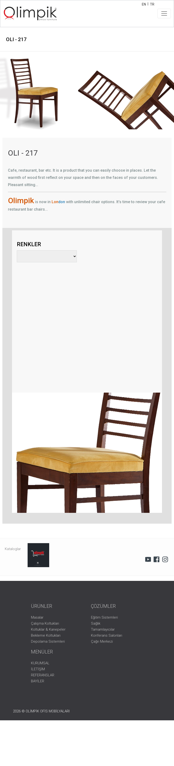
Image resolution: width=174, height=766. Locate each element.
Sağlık (95, 623)
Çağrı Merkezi (102, 641)
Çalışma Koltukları (45, 623)
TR (152, 4)
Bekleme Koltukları (45, 635)
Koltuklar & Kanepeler (48, 629)
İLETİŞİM (38, 669)
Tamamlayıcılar (103, 629)
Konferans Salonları (106, 635)
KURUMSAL (40, 663)
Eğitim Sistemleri (104, 617)
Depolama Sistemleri (48, 641)
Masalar (37, 617)
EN (144, 4)
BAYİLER (37, 681)
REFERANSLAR (42, 675)
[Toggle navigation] (164, 13)
